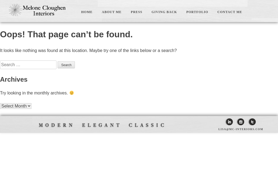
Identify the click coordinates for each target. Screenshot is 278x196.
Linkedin (229, 121)
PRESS (136, 12)
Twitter (252, 121)
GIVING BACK (164, 12)
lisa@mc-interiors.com (240, 129)
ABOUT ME (112, 12)
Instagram (240, 121)
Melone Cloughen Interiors (37, 10)
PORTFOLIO (197, 12)
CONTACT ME (229, 12)
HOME (87, 12)
